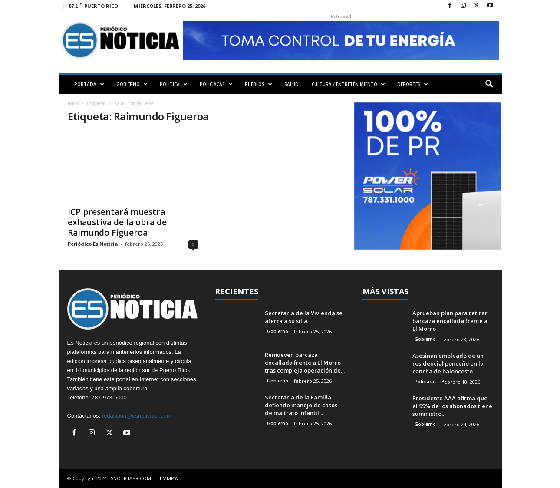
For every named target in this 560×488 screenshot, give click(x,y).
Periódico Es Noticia (93, 244)
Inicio (73, 103)
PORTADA (89, 84)
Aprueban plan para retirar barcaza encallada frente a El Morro (450, 321)
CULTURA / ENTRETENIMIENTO (348, 84)
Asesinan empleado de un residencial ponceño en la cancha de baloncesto (448, 363)
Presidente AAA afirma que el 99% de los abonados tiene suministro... (452, 406)
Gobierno (277, 331)
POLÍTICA (174, 84)
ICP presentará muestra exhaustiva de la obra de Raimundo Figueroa (117, 222)
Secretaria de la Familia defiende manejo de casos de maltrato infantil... (301, 405)
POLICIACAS (216, 84)
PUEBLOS (258, 84)
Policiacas (426, 382)
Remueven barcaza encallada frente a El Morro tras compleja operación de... (305, 362)
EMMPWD (171, 478)
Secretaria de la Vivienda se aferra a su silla (304, 317)
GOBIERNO (132, 84)
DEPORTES (412, 84)
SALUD (291, 84)
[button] (488, 84)
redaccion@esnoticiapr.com (136, 415)
